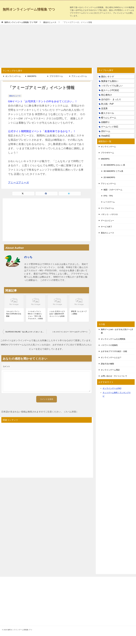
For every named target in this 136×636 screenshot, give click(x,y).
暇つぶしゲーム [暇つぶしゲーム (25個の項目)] (108, 118)
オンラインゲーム (13, 76)
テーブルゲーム (107, 208)
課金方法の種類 (107, 364)
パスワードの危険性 (109, 345)
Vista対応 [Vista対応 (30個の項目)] (105, 136)
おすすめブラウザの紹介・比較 (114, 351)
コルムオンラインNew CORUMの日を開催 (13, 313)
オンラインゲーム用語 (110, 370)
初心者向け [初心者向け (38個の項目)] (106, 95)
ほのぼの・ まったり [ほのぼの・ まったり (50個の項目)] (111, 99)
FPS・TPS (108, 196)
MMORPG (31, 76)
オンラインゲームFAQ (112, 388)
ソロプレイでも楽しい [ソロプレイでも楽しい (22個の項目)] (112, 85)
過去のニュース (15, 96)
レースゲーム (109, 202)
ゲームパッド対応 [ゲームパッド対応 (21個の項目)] (109, 127)
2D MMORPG (109, 177)
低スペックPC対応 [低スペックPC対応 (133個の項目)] (110, 90)
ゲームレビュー (107, 220)
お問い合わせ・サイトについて (114, 376)
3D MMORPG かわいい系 (114, 165)
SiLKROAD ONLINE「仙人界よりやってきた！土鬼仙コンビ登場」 (26, 332)
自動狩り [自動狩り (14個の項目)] (105, 122)
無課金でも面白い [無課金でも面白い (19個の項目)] (109, 81)
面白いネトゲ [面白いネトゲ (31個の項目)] (107, 76)
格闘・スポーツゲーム (113, 190)
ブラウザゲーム (56, 76)
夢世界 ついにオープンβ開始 (79, 312)
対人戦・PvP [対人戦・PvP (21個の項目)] (107, 104)
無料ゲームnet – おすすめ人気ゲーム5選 (117, 331)
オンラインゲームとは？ (111, 357)
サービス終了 (106, 227)
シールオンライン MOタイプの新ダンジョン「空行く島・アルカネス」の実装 (35, 315)
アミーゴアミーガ (18, 182)
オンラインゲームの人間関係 (113, 339)
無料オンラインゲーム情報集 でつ (34, 9)
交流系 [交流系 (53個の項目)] (104, 108)
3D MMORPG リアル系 (113, 171)
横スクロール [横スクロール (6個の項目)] (107, 113)
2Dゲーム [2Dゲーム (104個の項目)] (105, 131)
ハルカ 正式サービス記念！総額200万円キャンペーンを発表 (57, 313)
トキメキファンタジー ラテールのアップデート (70, 332)
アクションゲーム (79, 76)
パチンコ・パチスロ (109, 214)
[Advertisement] (68, 44)
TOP (20, 22)
